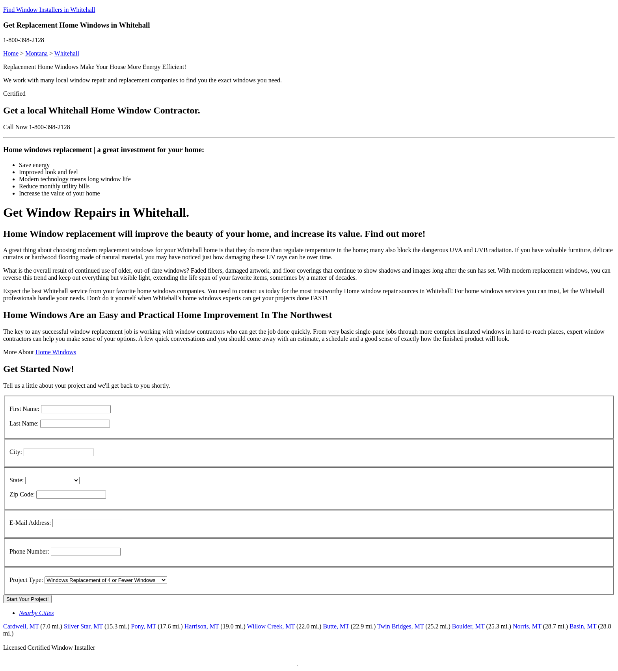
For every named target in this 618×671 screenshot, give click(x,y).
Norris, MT (527, 626)
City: (15, 451)
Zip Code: (22, 494)
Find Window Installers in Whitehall (49, 9)
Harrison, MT (201, 626)
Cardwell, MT (21, 626)
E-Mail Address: (30, 522)
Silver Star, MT (83, 626)
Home (11, 53)
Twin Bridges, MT (400, 626)
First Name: (24, 408)
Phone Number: (29, 551)
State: (16, 480)
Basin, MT (583, 626)
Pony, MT (143, 626)
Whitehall (66, 53)
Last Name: (24, 423)
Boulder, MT (468, 626)
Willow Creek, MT (271, 626)
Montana (36, 53)
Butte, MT (336, 626)
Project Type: (26, 579)
